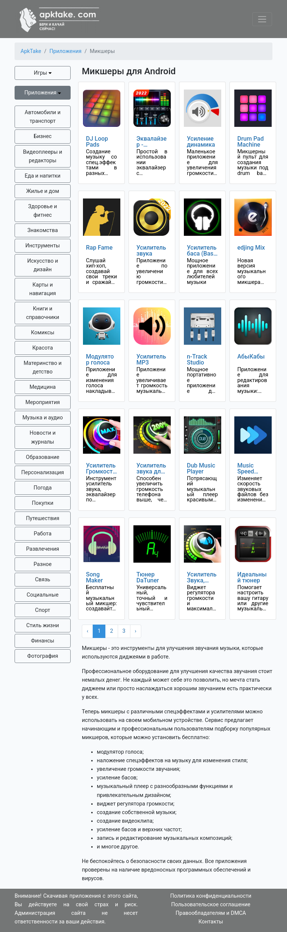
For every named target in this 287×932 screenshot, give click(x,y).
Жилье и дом (42, 191)
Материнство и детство (43, 367)
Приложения (42, 93)
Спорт (42, 610)
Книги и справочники (42, 313)
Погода (43, 488)
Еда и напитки (43, 176)
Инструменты (42, 246)
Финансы (43, 641)
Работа (42, 534)
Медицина (43, 387)
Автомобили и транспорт (43, 116)
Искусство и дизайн (42, 265)
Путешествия (42, 518)
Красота (42, 348)
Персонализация (42, 472)
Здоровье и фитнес (42, 210)
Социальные (42, 595)
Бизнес (43, 136)
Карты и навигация (42, 289)
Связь (42, 579)
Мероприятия (42, 402)
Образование (42, 457)
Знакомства (42, 230)
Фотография (42, 656)
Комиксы (43, 332)
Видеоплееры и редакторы (42, 156)
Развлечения (42, 549)
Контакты (210, 922)
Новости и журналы (43, 437)
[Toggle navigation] (262, 19)
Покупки (42, 503)
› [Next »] (135, 631)
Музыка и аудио (42, 418)
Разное (43, 564)
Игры (42, 73)
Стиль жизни (42, 625)
